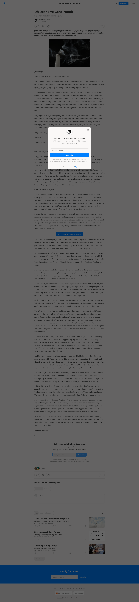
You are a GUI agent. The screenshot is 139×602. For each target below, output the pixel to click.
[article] (69, 522)
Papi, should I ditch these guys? (45, 548)
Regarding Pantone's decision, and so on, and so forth (52, 521)
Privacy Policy (84, 161)
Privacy (66, 588)
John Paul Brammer (45, 19)
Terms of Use (79, 159)
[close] (88, 129)
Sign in (133, 3)
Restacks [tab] (47, 489)
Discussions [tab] (49, 513)
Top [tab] (37, 513)
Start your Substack (63, 593)
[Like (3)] (37, 26)
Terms (72, 588)
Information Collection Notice (69, 161)
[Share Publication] (116, 3)
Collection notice (80, 588)
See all (39, 559)
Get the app (79, 593)
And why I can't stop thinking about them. (48, 535)
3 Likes (43, 468)
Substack (60, 598)
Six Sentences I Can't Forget (47, 532)
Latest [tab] (41, 513)
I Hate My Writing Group (45, 545)
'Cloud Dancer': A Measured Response (51, 518)
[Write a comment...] (72, 498)
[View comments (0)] (43, 26)
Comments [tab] (39, 489)
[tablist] (42, 489)
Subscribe (123, 3)
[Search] (112, 3)
